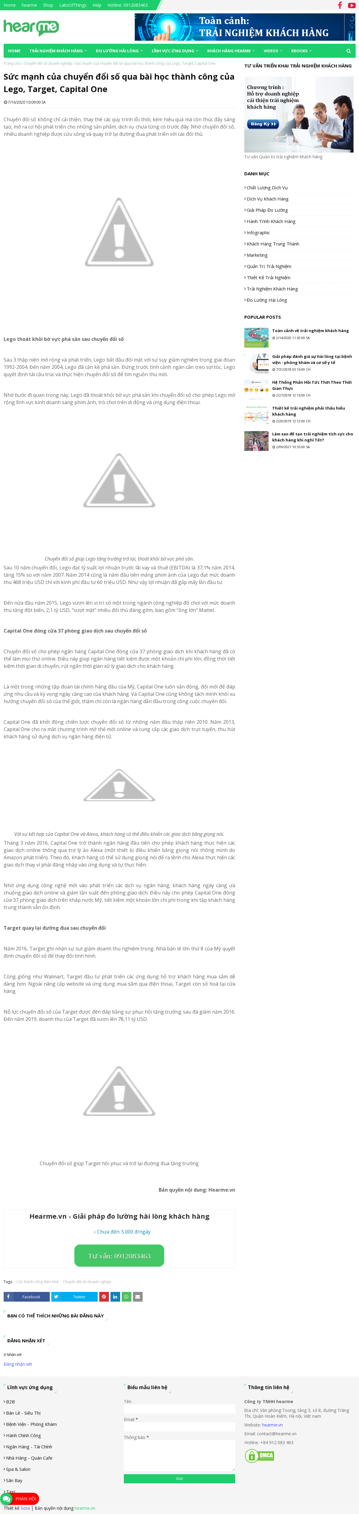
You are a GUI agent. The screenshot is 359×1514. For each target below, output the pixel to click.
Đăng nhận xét (18, 1364)
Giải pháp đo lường (267, 210)
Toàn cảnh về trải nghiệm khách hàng (310, 330)
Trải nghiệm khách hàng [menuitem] (56, 50)
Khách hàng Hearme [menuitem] (229, 50)
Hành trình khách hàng (271, 221)
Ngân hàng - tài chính (29, 1447)
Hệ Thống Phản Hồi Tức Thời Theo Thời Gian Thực (312, 385)
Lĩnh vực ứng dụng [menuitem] (173, 50)
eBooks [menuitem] (299, 50)
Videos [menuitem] (271, 50)
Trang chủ (12, 63)
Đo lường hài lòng (267, 300)
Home (10, 5)
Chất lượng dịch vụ (267, 187)
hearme (29, 5)
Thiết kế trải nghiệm (268, 277)
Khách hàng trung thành (273, 244)
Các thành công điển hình (37, 1281)
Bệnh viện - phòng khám (31, 1424)
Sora (25, 1508)
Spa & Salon (18, 1469)
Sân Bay (14, 1480)
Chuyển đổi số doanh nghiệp (48, 63)
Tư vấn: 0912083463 (119, 1256)
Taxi (10, 1491)
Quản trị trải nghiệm (269, 266)
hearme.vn (272, 1425)
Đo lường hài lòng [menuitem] (117, 50)
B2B (10, 1402)
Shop (48, 5)
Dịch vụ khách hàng (268, 199)
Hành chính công (23, 1435)
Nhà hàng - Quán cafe (29, 1458)
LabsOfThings (72, 5)
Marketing (257, 255)
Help (97, 5)
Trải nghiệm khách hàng (272, 289)
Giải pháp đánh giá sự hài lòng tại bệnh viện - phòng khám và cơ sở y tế (312, 359)
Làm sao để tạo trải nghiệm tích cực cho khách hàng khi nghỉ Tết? (312, 437)
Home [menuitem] (14, 50)
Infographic (258, 232)
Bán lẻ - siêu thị (23, 1413)
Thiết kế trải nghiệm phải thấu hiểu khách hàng (308, 411)
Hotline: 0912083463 (127, 5)
